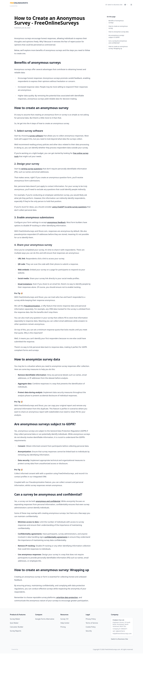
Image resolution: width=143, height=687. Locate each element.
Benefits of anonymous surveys (116, 22)
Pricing (63, 660)
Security (89, 664)
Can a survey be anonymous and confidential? (118, 42)
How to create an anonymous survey (118, 27)
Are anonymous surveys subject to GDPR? (116, 36)
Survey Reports (15, 664)
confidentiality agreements (55, 570)
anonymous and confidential (48, 535)
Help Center (64, 656)
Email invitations (25, 317)
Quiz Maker (14, 656)
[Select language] (126, 4)
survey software (36, 169)
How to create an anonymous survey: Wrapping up (118, 47)
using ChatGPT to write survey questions (69, 240)
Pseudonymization (32, 339)
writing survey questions (31, 202)
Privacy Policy (91, 652)
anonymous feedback (56, 256)
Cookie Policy (91, 660)
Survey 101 (64, 652)
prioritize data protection (67, 631)
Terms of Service (92, 656)
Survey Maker (15, 652)
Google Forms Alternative (44, 652)
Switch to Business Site (113, 5)
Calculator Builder (16, 660)
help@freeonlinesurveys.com (122, 667)
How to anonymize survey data (119, 32)
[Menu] (131, 4)
